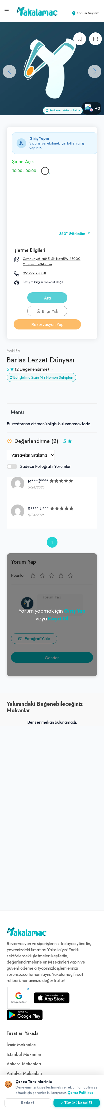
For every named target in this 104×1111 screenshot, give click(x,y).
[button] (94, 71)
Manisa (13, 350)
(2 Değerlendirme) (32, 369)
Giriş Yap (75, 610)
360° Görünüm (74, 233)
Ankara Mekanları (24, 1064)
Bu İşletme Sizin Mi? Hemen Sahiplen (41, 377)
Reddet (27, 1103)
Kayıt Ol (58, 618)
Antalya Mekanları (24, 1073)
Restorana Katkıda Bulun (63, 110)
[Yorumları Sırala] (31, 455)
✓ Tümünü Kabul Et (76, 1103)
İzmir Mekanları (21, 1045)
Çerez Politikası (81, 1092)
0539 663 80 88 (34, 273)
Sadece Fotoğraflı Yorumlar (39, 466)
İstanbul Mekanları (25, 1054)
